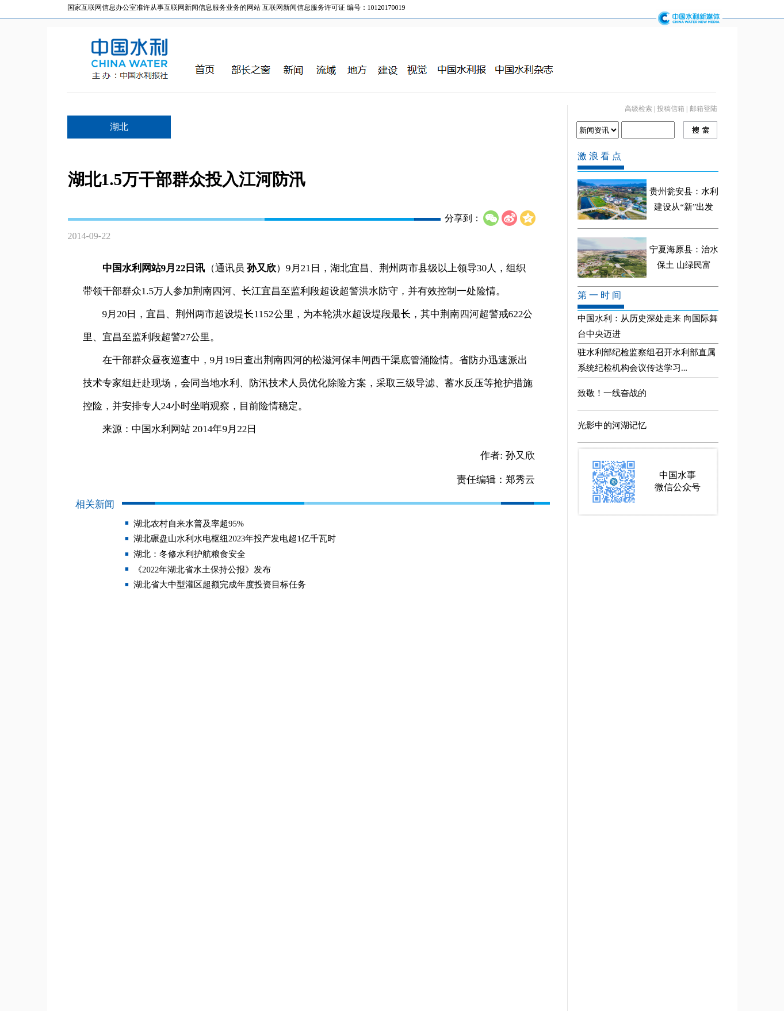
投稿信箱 (670, 109)
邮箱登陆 (703, 109)
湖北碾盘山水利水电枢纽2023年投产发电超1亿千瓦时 (234, 538)
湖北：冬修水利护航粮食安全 (189, 554)
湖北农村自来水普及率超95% (188, 523)
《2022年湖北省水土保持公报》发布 (202, 569)
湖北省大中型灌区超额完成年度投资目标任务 (219, 584)
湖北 (119, 127)
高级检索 (638, 109)
